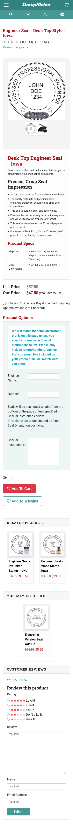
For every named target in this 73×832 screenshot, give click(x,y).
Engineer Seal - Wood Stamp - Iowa (52, 566)
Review (12, 727)
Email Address (17, 795)
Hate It (23, 719)
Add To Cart (19, 488)
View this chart (18, 421)
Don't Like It (26, 714)
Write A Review (17, 680)
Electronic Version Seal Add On (34, 639)
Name (11, 779)
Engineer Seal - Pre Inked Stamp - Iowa (19, 566)
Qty (5, 477)
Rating (11, 694)
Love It (23, 700)
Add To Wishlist (22, 501)
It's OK (22, 710)
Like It (22, 705)
